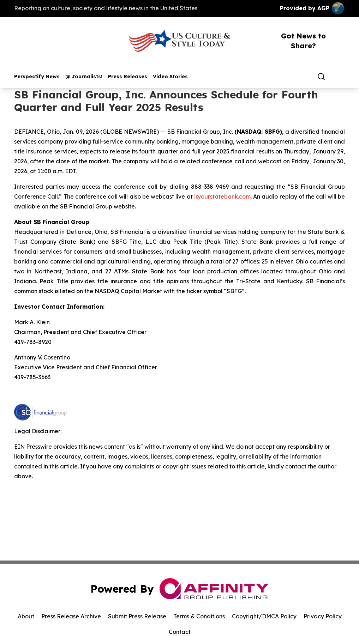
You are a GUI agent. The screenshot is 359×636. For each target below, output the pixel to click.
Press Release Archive (71, 616)
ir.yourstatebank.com (222, 196)
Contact (180, 631)
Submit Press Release (137, 616)
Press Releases (127, 77)
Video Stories (170, 77)
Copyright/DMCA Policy (264, 616)
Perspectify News (37, 77)
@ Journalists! (83, 77)
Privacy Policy (323, 616)
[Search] (321, 76)
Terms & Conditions (199, 616)
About (26, 616)
